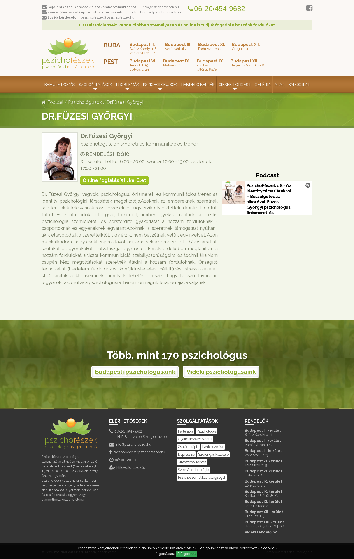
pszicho (68, 53)
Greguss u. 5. (246, 46)
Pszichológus (206, 431)
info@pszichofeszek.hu (130, 444)
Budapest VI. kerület (274, 463)
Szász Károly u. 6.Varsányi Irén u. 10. (144, 48)
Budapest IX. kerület (274, 483)
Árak (279, 84)
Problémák (127, 84)
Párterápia (185, 431)
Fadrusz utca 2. (211, 46)
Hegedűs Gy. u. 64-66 (248, 62)
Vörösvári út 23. (178, 46)
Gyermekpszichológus (195, 439)
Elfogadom (186, 554)
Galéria (262, 84)
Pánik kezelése (213, 447)
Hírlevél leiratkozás (127, 467)
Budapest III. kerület (274, 453)
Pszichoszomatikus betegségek (202, 477)
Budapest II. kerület (274, 432)
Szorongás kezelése (213, 454)
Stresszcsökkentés (192, 462)
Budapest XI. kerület (274, 504)
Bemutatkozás (59, 84)
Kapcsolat (299, 84)
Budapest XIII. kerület (274, 524)
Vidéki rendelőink (261, 532)
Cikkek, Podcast (235, 84)
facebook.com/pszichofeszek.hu (137, 452)
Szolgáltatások (95, 84)
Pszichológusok (160, 84)
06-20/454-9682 (125, 431)
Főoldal (52, 102)
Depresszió (186, 454)
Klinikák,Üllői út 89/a (210, 64)
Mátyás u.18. (176, 62)
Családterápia (188, 447)
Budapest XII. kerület (274, 514)
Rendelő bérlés (197, 84)
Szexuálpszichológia (193, 470)
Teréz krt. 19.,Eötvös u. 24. (143, 64)
